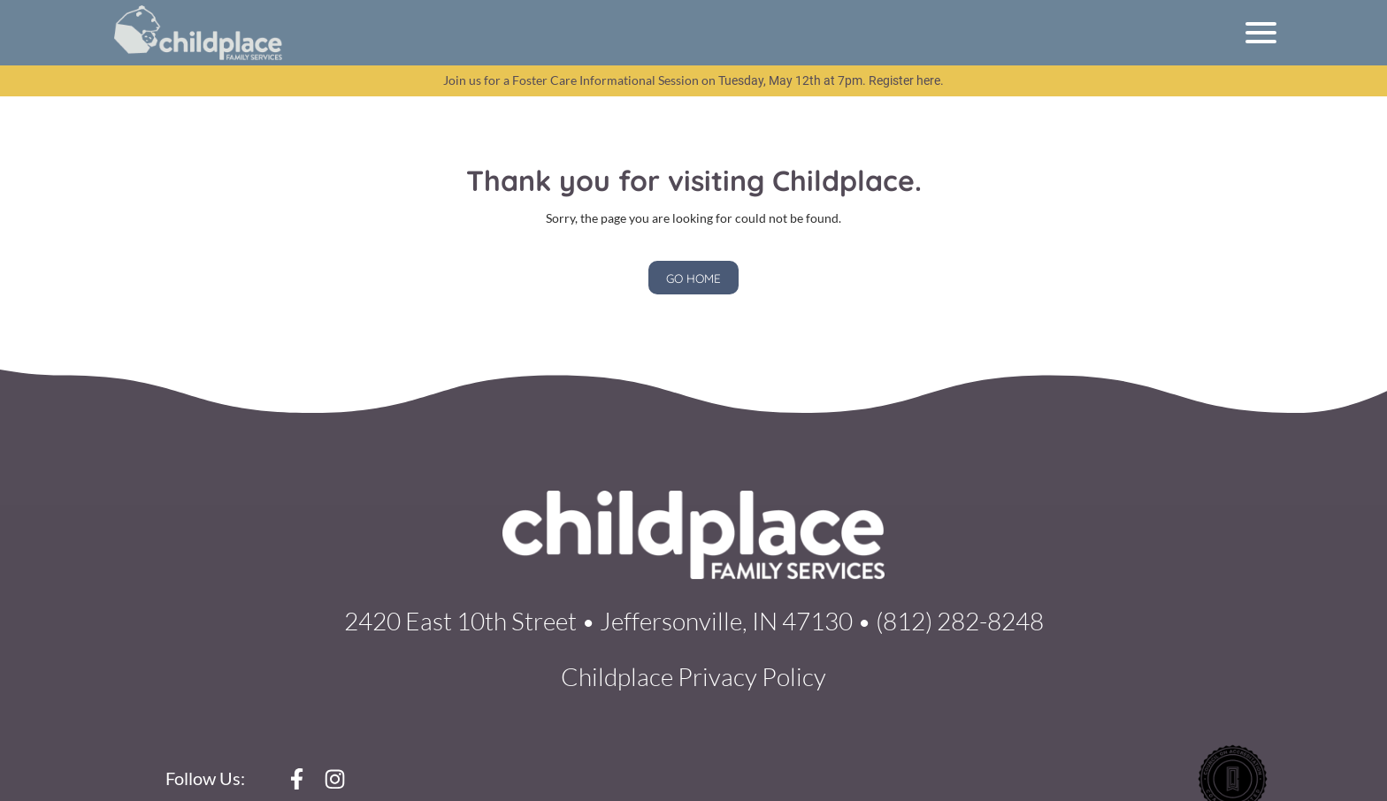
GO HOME (693, 278)
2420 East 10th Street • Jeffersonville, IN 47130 (598, 621)
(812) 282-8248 (960, 621)
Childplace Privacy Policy (693, 676)
